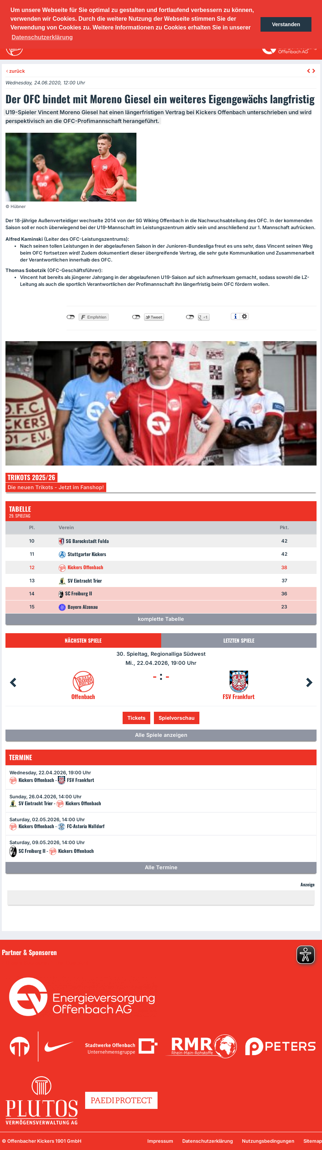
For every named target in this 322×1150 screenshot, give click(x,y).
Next (309, 682)
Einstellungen (244, 316)
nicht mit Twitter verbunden (136, 317)
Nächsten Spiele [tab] (83, 640)
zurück (15, 71)
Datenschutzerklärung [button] (42, 37)
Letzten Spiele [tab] (238, 640)
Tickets (136, 718)
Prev (12, 682)
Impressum (160, 1141)
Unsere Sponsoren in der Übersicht (46, 963)
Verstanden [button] (286, 24)
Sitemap (312, 1141)
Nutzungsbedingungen (268, 1141)
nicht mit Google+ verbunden (190, 317)
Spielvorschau (177, 718)
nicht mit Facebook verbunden (71, 317)
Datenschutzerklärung (207, 1141)
